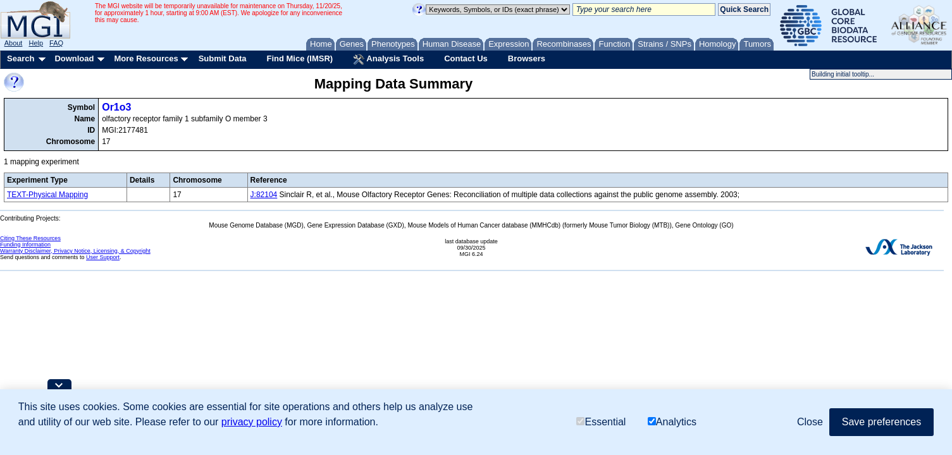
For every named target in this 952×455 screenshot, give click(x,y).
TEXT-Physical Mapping (47, 194)
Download (74, 58)
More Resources (146, 58)
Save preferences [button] (881, 421)
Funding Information (25, 244)
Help (35, 43)
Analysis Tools (388, 59)
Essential (601, 421)
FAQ (56, 43)
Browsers (526, 58)
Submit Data (223, 58)
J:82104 (264, 194)
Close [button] (810, 421)
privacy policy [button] (251, 421)
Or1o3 (116, 107)
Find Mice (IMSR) (299, 58)
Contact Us (466, 58)
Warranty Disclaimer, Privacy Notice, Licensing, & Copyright (75, 251)
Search (20, 58)
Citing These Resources (30, 238)
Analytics (672, 421)
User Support (103, 257)
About (13, 43)
